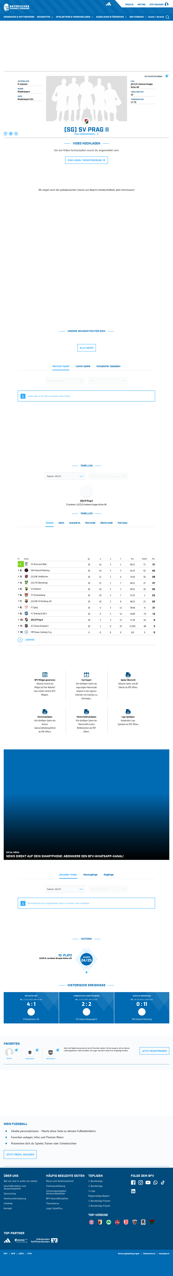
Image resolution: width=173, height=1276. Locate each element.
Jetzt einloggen (156, 4)
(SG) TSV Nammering (39, 582)
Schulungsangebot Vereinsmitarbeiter (56, 1192)
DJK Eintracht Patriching (40, 570)
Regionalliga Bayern (98, 1195)
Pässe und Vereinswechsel (60, 1180)
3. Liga (91, 1190)
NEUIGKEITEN (45, 17)
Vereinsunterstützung (15, 1198)
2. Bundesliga (95, 1185)
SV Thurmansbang (38, 594)
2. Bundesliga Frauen (99, 1205)
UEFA (21, 1254)
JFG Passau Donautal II (39, 625)
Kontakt (8, 1208)
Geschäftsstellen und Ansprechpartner (15, 1187)
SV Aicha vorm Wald (39, 564)
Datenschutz (149, 1254)
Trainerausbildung (55, 1185)
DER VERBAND (138, 17)
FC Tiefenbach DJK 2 (39, 613)
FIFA (29, 1254)
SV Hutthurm (36, 588)
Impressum (164, 1254)
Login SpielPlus (54, 1208)
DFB (13, 1254)
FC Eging (34, 607)
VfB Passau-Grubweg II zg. (41, 632)
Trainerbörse (52, 1203)
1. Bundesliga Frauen (99, 1200)
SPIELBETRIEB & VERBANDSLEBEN (75, 17)
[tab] (60, 367)
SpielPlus (129, 4)
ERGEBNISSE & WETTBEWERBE (19, 17)
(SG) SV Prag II (37, 619)
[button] (6, 133)
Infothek (142, 4)
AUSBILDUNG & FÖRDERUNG (111, 17)
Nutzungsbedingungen (129, 1254)
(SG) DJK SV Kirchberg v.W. (41, 601)
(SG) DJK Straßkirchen (39, 576)
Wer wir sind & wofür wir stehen (20, 1180)
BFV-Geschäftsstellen (57, 1198)
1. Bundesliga (95, 1180)
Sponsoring (10, 1193)
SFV (5, 1254)
